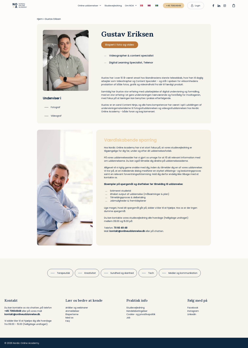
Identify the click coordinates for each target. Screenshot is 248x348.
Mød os (69, 317)
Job (128, 317)
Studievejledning (135, 307)
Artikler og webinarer (76, 307)
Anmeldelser (72, 311)
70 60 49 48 (120, 227)
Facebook (192, 307)
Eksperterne (71, 314)
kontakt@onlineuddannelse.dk (127, 231)
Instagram (193, 311)
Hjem (40, 19)
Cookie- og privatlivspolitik (140, 314)
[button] (52, 107)
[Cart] (233, 5)
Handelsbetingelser (136, 311)
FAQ (67, 321)
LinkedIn (191, 314)
